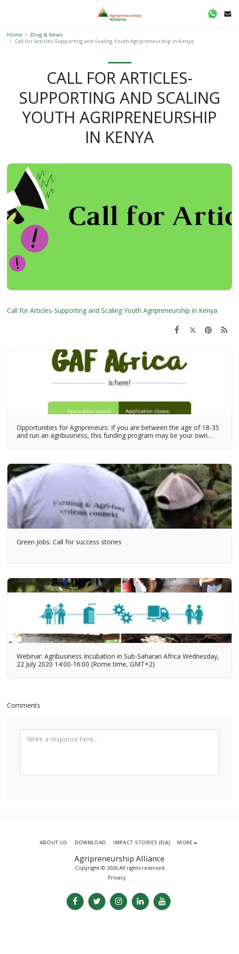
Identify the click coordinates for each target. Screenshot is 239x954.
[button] (10, 13)
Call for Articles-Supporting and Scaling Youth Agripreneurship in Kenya (112, 310)
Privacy (117, 877)
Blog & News (46, 34)
